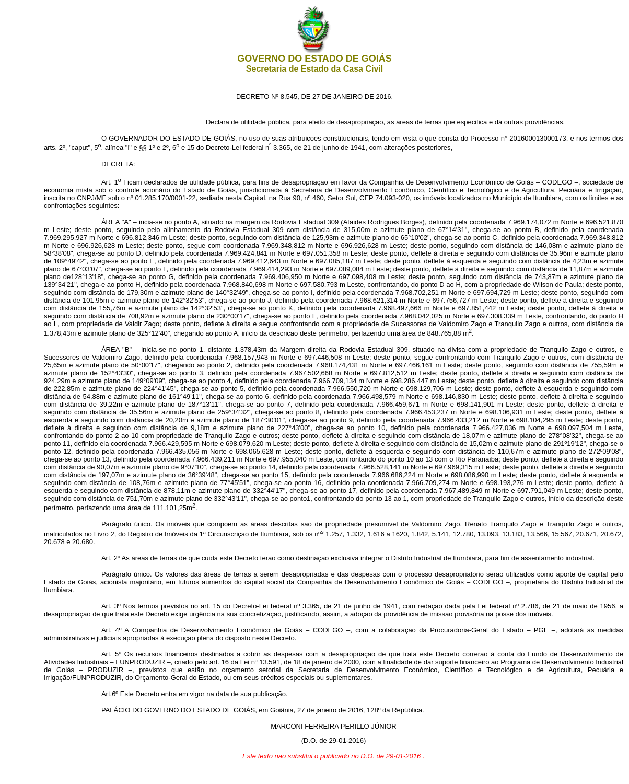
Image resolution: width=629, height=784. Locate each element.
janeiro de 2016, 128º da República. (370, 710)
